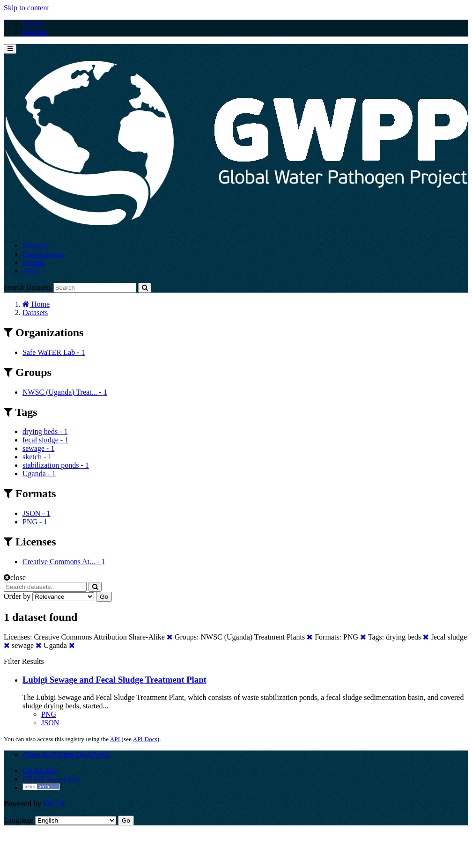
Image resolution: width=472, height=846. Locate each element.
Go (104, 596)
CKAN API (39, 770)
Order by (17, 596)
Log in (32, 24)
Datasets (35, 246)
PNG (48, 714)
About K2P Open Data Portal (66, 754)
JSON (50, 723)
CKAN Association (51, 779)
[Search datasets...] (45, 587)
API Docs (145, 739)
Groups (33, 262)
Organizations (43, 254)
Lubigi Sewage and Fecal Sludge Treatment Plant (114, 679)
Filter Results (24, 661)
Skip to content (26, 8)
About (31, 271)
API (115, 739)
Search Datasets (28, 287)
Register (34, 32)
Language (18, 820)
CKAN (53, 804)
